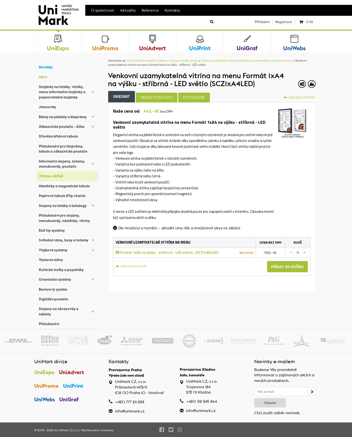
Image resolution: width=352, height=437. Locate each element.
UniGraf (69, 399)
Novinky (67, 66)
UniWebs (44, 399)
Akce (67, 76)
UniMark (132, 60)
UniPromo (46, 385)
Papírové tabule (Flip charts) (67, 195)
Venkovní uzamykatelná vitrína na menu (265, 60)
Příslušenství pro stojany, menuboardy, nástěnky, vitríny (67, 218)
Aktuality (128, 10)
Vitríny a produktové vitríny (218, 60)
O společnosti (102, 10)
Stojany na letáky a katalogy (67, 205)
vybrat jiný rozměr (299, 96)
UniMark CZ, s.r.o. (69, 430)
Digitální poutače (67, 298)
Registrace (283, 22)
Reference (150, 10)
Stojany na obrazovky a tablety (67, 311)
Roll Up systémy (67, 230)
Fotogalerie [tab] (194, 97)
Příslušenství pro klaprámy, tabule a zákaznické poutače (67, 149)
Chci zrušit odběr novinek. (277, 413)
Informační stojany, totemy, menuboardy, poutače (67, 164)
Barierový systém (67, 288)
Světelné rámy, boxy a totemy (67, 240)
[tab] (293, 122)
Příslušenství (67, 323)
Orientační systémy (67, 279)
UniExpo (44, 372)
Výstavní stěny (67, 259)
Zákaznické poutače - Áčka (67, 126)
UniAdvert (71, 372)
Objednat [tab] (121, 96)
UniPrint (73, 385)
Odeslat (270, 403)
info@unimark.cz (130, 411)
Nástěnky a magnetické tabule (67, 185)
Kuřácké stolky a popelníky (67, 269)
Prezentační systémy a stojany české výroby (169, 60)
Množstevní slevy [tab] (156, 97)
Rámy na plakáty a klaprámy (67, 116)
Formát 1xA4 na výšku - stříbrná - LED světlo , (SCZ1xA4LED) (167, 252)
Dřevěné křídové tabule (67, 136)
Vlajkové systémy (67, 250)
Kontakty (172, 10)
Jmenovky (67, 106)
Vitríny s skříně (67, 175)
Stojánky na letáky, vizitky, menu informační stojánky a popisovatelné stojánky (67, 91)
